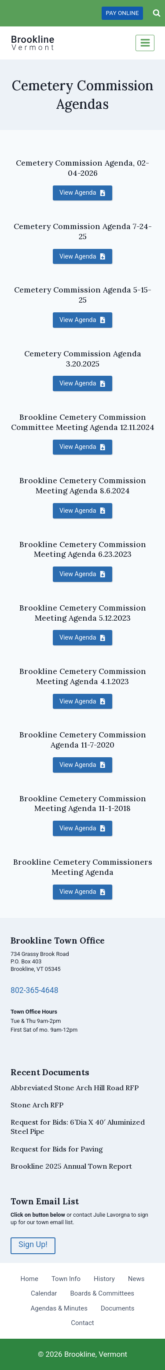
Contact (82, 1323)
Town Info (66, 1279)
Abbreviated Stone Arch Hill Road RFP (75, 1087)
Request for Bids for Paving (57, 1148)
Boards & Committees (102, 1293)
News (136, 1279)
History (104, 1279)
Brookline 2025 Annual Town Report (71, 1166)
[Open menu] (145, 43)
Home (29, 1279)
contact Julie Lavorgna (101, 1214)
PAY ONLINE (122, 12)
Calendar (44, 1293)
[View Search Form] (157, 13)
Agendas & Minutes (58, 1308)
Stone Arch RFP (37, 1104)
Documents (118, 1308)
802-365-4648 (35, 990)
